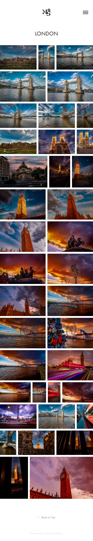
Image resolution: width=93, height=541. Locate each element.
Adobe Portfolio (54, 533)
